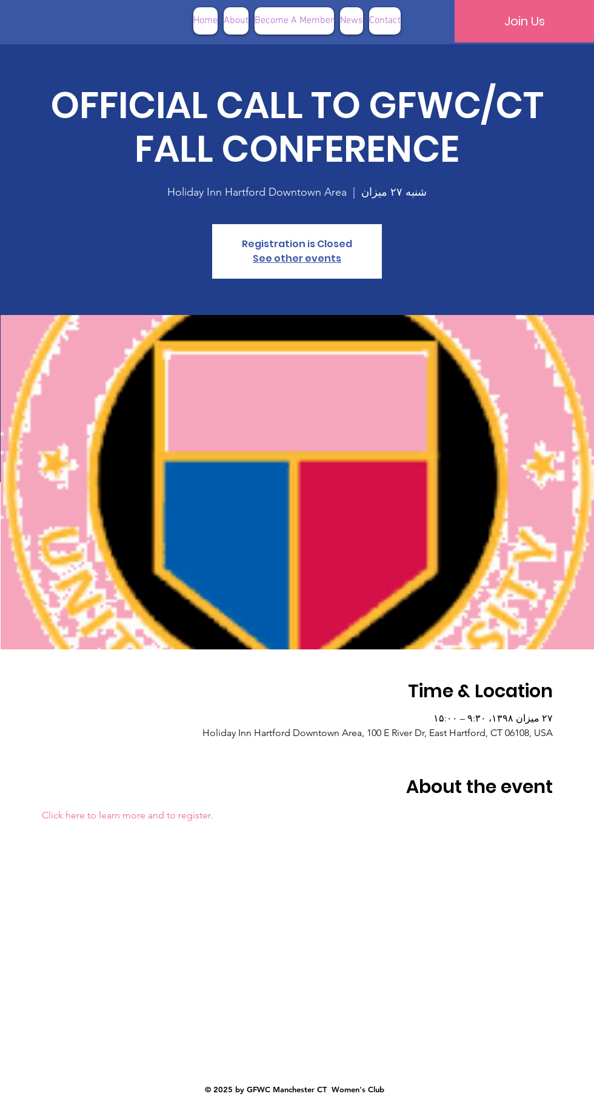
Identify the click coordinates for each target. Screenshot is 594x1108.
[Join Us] (524, 21)
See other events (297, 258)
